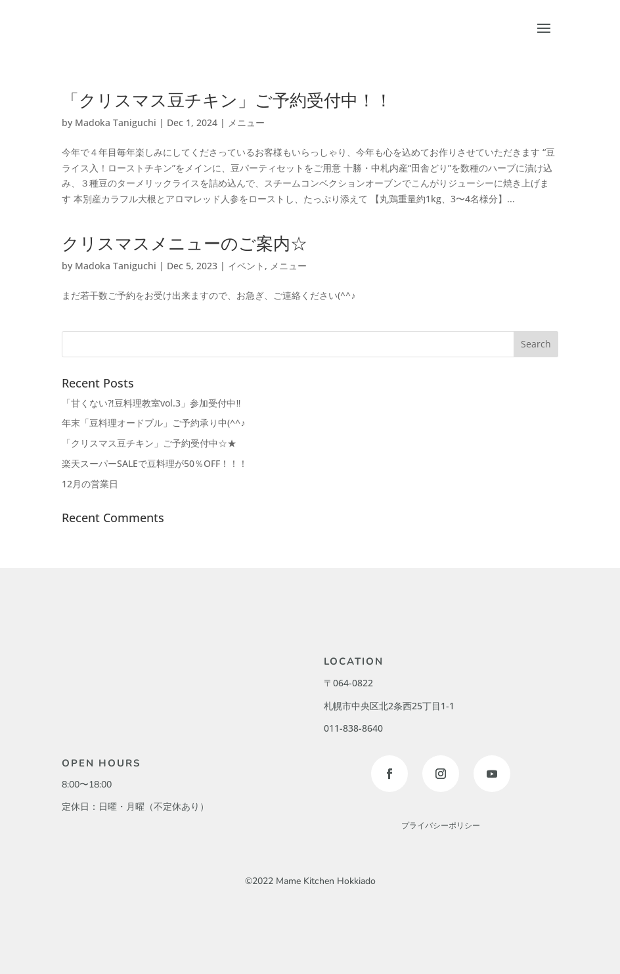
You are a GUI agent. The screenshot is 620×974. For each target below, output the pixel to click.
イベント (246, 265)
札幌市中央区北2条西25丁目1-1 (389, 705)
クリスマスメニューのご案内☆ (184, 243)
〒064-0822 (348, 682)
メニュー (246, 122)
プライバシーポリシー (440, 825)
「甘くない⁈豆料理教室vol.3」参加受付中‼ (151, 403)
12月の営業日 (90, 483)
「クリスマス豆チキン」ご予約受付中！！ (227, 100)
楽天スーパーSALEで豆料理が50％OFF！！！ (155, 463)
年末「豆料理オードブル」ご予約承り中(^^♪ (153, 422)
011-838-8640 (353, 728)
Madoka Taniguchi (115, 122)
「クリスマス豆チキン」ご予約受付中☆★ (149, 443)
